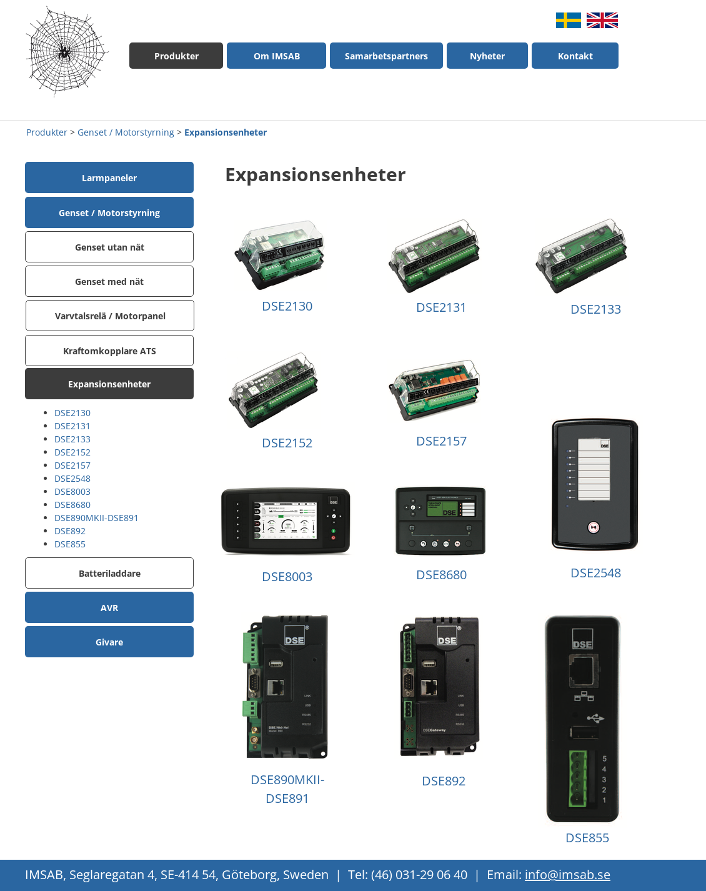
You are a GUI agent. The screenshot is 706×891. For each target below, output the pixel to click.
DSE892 (70, 531)
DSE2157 (72, 465)
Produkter (46, 132)
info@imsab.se (567, 874)
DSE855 (70, 544)
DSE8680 (72, 504)
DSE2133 (72, 439)
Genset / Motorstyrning (125, 132)
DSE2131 (72, 426)
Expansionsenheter (225, 132)
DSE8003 (72, 491)
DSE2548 (72, 478)
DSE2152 (72, 452)
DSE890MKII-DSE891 (96, 518)
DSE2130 (72, 413)
